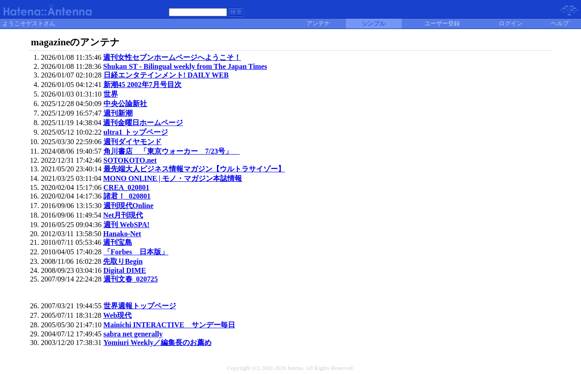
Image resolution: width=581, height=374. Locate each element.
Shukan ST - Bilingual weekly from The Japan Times (185, 66)
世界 (110, 94)
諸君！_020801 (127, 196)
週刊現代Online (128, 205)
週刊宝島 (117, 242)
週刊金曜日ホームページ (143, 122)
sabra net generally (133, 334)
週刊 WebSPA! (126, 224)
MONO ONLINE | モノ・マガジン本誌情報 (172, 178)
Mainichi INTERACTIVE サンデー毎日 (169, 325)
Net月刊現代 (123, 215)
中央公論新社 (125, 103)
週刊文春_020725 (130, 279)
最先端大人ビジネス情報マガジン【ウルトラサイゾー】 (194, 169)
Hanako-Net (122, 234)
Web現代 (117, 315)
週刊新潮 (118, 113)
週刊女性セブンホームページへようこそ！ (172, 57)
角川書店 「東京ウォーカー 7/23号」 (171, 151)
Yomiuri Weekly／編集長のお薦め (157, 342)
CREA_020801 (126, 187)
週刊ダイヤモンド (132, 142)
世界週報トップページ (139, 306)
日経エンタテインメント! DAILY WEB (166, 75)
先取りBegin (123, 261)
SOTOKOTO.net (130, 160)
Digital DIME (124, 270)
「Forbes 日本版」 (135, 252)
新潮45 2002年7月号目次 (142, 84)
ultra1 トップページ (135, 132)
